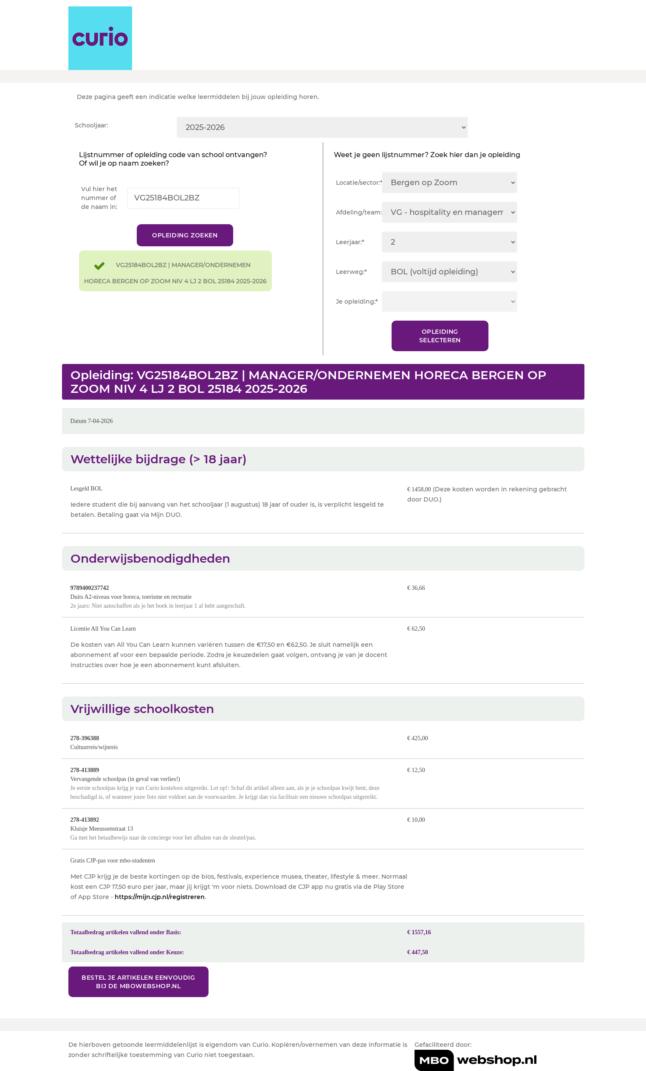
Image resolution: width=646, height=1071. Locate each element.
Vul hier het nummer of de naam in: (99, 198)
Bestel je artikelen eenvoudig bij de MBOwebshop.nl (138, 982)
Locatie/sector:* (359, 182)
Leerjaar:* (350, 242)
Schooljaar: (91, 125)
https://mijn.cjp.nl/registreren (160, 897)
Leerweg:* (351, 272)
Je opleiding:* (357, 301)
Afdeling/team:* (359, 212)
